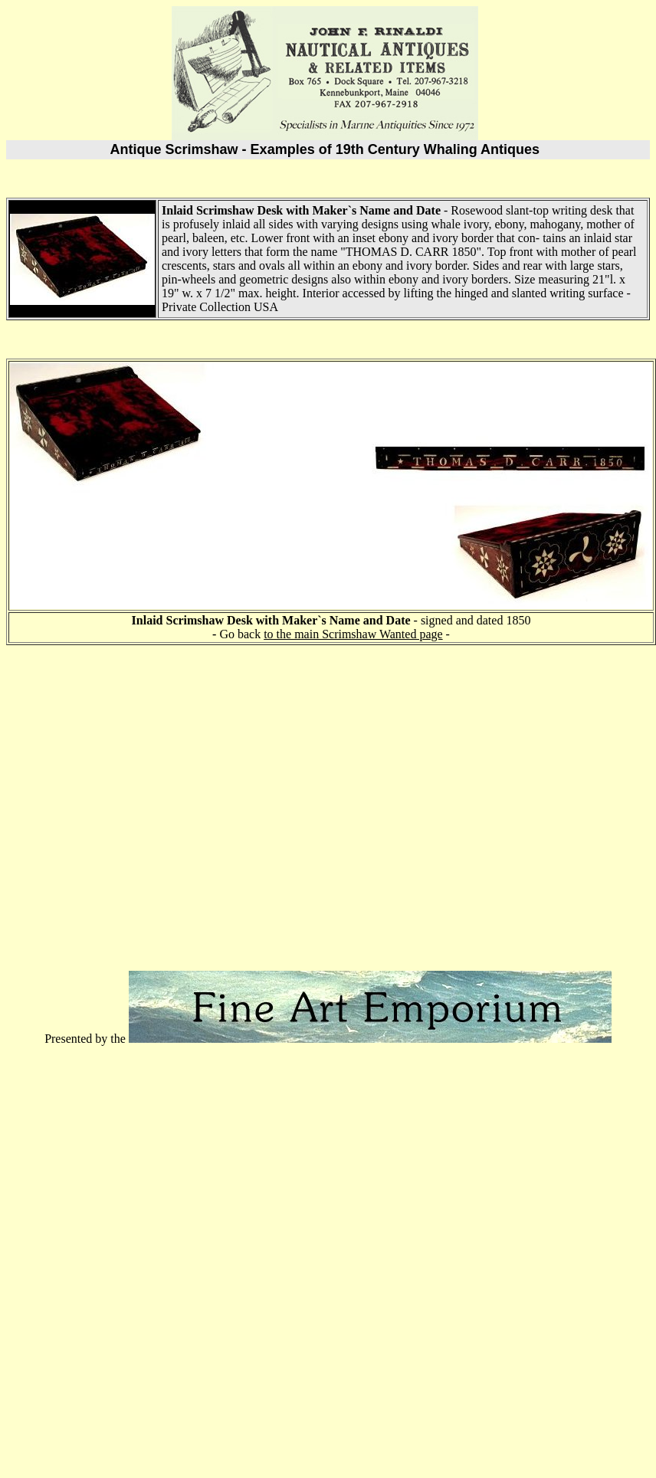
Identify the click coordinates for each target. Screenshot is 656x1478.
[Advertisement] (143, 801)
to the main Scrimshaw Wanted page (353, 634)
